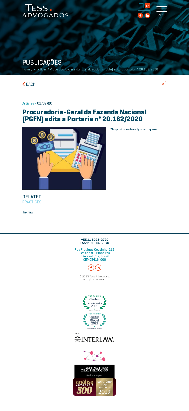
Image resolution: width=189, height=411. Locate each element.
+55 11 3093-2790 (94, 240)
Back (28, 84)
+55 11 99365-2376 (94, 243)
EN (147, 6)
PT (141, 6)
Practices (40, 69)
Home (26, 69)
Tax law (27, 212)
